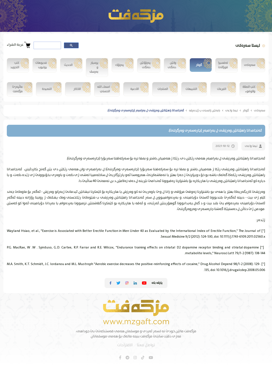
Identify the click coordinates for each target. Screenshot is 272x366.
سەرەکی (259, 110)
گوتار (246, 110)
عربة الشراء (19, 45)
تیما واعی (231, 110)
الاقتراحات (125, 345)
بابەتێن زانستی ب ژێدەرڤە (204, 110)
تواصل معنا (146, 345)
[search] (47, 45)
